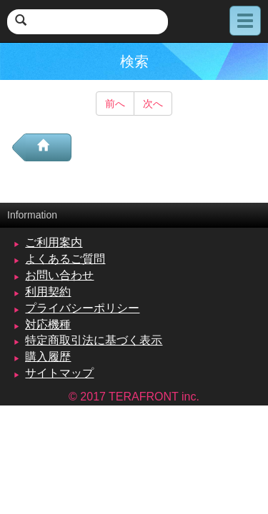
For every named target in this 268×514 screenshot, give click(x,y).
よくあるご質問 (65, 259)
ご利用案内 (53, 242)
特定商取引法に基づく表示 (93, 340)
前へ (115, 103)
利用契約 (48, 292)
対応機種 (48, 324)
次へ (153, 103)
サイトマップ (59, 373)
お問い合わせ (59, 275)
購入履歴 (48, 357)
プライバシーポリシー (82, 308)
